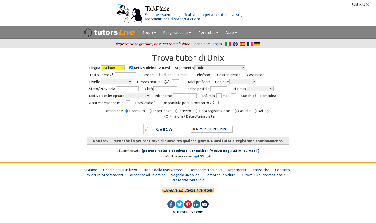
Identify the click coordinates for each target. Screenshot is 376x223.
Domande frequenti (205, 170)
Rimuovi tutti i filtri (209, 129)
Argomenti (237, 170)
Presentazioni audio (188, 180)
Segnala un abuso (185, 175)
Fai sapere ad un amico (147, 175)
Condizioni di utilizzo (120, 170)
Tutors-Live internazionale (263, 175)
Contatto (282, 170)
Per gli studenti (177, 32)
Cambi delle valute (220, 175)
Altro (231, 32)
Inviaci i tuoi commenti (104, 175)
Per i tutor (208, 32)
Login (217, 44)
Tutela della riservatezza (163, 170)
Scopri (149, 32)
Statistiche (260, 170)
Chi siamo (89, 170)
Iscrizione (202, 44)
